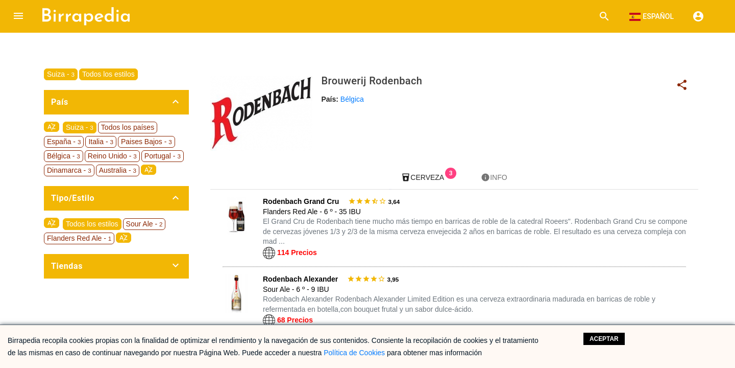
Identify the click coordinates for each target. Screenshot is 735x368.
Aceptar (604, 338)
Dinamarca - (69, 170)
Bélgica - (63, 156)
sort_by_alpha (51, 126)
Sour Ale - (144, 224)
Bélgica (352, 99)
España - (64, 141)
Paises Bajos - (146, 141)
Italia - (100, 141)
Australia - (117, 170)
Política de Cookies (354, 353)
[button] (18, 16)
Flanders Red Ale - (79, 238)
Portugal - (162, 156)
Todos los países (127, 127)
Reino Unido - (112, 156)
